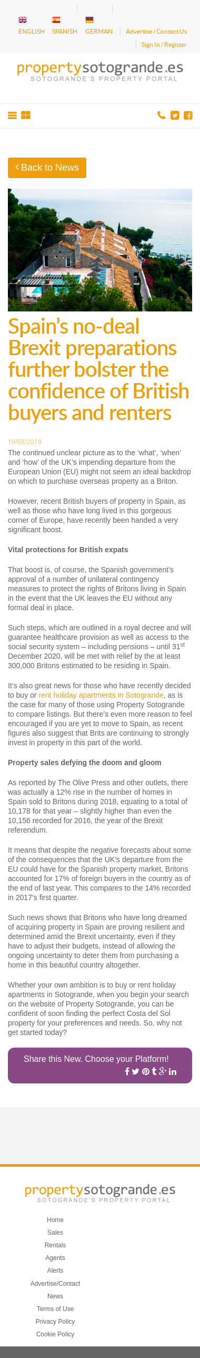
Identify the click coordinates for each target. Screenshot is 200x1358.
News (55, 1296)
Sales (55, 1232)
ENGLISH (31, 25)
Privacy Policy (55, 1321)
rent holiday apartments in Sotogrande (100, 695)
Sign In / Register (164, 44)
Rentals (55, 1245)
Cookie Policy (55, 1334)
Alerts (55, 1270)
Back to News (47, 167)
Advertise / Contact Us (156, 31)
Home (55, 1220)
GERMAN (99, 25)
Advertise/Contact (56, 1283)
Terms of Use (55, 1309)
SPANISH (64, 25)
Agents (55, 1258)
